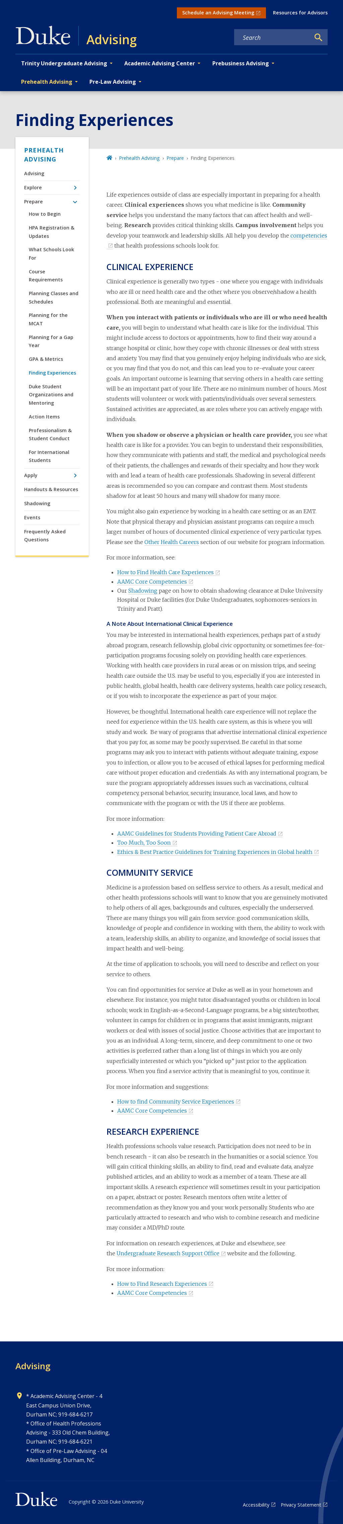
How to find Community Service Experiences (175, 1101)
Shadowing (37, 503)
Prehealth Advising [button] (46, 81)
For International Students (49, 456)
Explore (33, 187)
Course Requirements (46, 275)
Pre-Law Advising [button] (112, 81)
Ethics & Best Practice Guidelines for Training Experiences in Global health (215, 852)
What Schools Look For (51, 253)
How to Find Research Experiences (162, 1283)
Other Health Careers (171, 542)
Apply (31, 475)
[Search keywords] (272, 38)
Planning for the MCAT (48, 319)
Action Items (44, 416)
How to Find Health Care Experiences (165, 572)
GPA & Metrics (46, 359)
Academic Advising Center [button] (159, 63)
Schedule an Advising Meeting (218, 12)
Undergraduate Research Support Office (168, 1253)
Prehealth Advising (44, 154)
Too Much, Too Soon (144, 842)
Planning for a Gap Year (51, 341)
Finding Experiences (52, 373)
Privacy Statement (301, 1505)
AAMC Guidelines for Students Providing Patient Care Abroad (196, 833)
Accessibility (256, 1505)
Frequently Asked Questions (45, 535)
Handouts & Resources (51, 489)
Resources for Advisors (300, 12)
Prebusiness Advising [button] (240, 63)
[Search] (318, 37)
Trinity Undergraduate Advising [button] (64, 63)
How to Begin (45, 214)
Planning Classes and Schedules (53, 297)
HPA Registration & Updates (51, 231)
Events (32, 517)
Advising (34, 173)
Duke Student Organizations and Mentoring (51, 394)
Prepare (33, 201)
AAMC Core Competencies (152, 581)
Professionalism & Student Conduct (50, 434)
